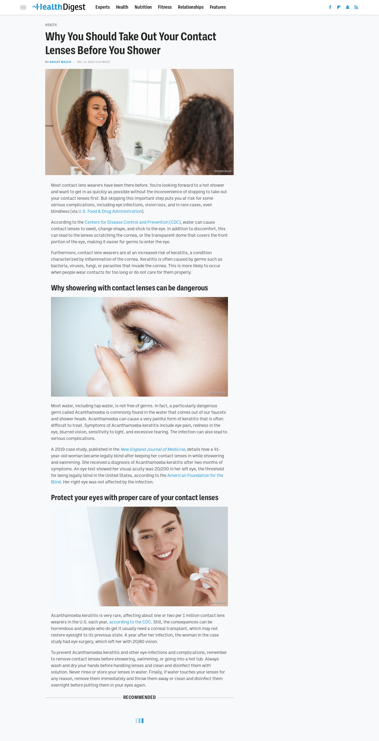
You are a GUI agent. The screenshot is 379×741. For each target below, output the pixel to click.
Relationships (191, 7)
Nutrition (143, 7)
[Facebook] (330, 8)
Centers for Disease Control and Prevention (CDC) (133, 222)
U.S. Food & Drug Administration (110, 211)
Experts (102, 7)
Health (122, 7)
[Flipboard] (338, 8)
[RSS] (356, 8)
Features (218, 7)
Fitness (165, 7)
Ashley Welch (60, 62)
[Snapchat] (347, 8)
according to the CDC (130, 621)
